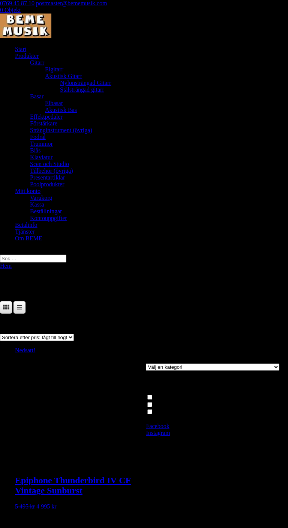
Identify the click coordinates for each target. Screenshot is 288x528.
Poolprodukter (47, 184)
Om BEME (28, 238)
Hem (6, 265)
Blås (35, 150)
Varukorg (41, 198)
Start (20, 49)
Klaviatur (41, 157)
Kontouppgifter (48, 218)
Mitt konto (27, 191)
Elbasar (54, 103)
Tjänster (24, 231)
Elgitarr (54, 69)
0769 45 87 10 (17, 3)
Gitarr (37, 62)
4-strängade (168, 412)
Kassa (37, 204)
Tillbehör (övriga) (51, 170)
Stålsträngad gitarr (82, 89)
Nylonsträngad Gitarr (85, 83)
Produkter (27, 56)
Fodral (38, 137)
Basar (37, 96)
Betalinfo (26, 225)
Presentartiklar (47, 177)
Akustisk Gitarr (63, 76)
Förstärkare (43, 123)
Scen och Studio (49, 164)
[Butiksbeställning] (37, 337)
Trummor (41, 143)
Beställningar (46, 211)
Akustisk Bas (61, 110)
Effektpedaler (46, 116)
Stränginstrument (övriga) (61, 130)
